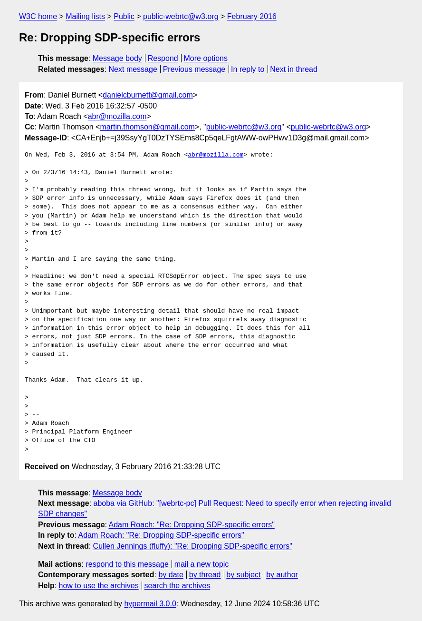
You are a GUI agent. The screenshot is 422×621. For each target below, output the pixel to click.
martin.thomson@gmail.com (147, 127)
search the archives (177, 586)
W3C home (38, 16)
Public (124, 16)
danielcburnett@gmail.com (148, 95)
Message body (117, 58)
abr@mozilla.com (117, 116)
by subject (243, 575)
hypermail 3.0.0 (150, 604)
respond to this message (127, 564)
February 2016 (252, 16)
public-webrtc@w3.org (181, 16)
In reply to (247, 69)
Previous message (194, 69)
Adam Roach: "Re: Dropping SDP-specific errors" (192, 525)
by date (170, 575)
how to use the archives (99, 586)
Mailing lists (85, 16)
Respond (163, 58)
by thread (205, 575)
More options (206, 58)
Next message (133, 69)
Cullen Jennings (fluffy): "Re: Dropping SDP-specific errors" (192, 546)
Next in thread (293, 69)
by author (282, 575)
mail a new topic (201, 564)
